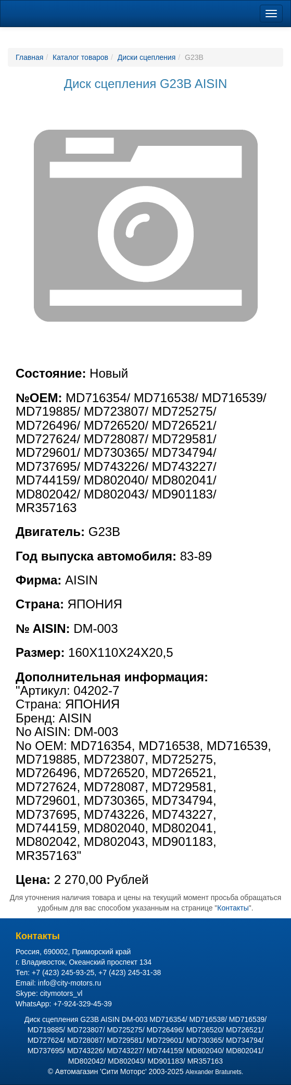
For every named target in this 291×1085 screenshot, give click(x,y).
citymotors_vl (61, 993)
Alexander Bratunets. (214, 1072)
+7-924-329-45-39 (82, 1004)
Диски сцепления (146, 57)
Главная (29, 57)
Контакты (232, 908)
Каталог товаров (80, 57)
